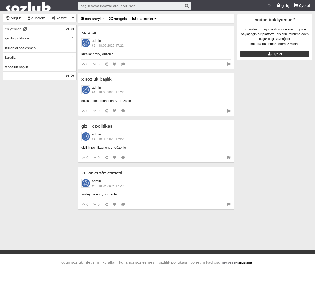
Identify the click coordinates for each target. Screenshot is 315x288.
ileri (69, 29)
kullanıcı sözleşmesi (101, 172)
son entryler (92, 18)
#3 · (108, 186)
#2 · (108, 45)
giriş (283, 5)
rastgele (118, 18)
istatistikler (144, 18)
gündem (36, 18)
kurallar (88, 32)
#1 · (108, 92)
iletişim (92, 262)
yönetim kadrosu (205, 262)
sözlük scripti (244, 262)
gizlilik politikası (97, 126)
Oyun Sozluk (35, 6)
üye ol (302, 5)
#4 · (108, 139)
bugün (13, 18)
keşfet (59, 18)
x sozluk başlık (96, 79)
